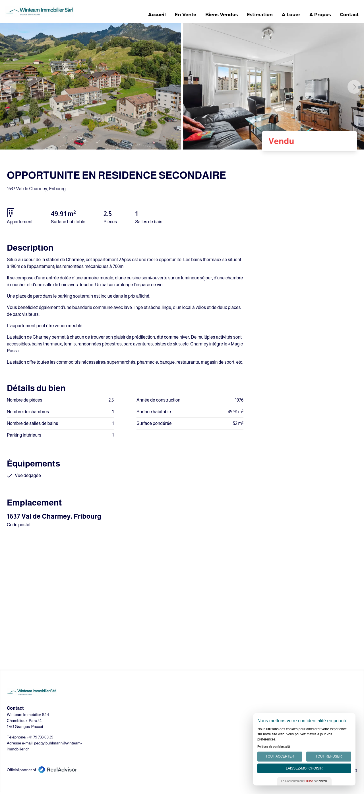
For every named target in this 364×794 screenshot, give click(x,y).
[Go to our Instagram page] (195, 770)
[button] (354, 89)
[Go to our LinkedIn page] (182, 770)
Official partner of (42, 771)
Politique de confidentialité (273, 746)
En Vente (184, 16)
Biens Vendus (220, 16)
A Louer (289, 16)
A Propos (318, 16)
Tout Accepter (280, 756)
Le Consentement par (304, 781)
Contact (347, 16)
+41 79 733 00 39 (40, 739)
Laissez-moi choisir (304, 768)
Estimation (258, 16)
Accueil (155, 16)
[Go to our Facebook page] (168, 770)
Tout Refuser (328, 756)
